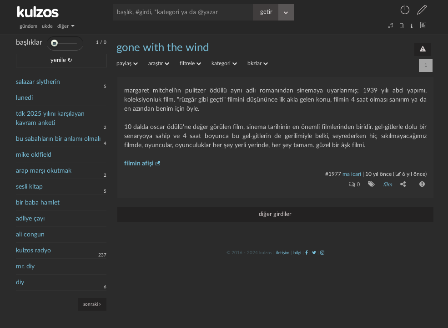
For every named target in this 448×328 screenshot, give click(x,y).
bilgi (297, 253)
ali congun (30, 234)
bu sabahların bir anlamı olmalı (58, 139)
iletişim (282, 253)
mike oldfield (33, 155)
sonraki (92, 304)
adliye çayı (30, 218)
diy (20, 282)
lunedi (24, 98)
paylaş (127, 63)
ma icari (351, 174)
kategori (224, 63)
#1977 (333, 174)
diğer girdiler (275, 214)
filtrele (190, 63)
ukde (47, 26)
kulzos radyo (33, 250)
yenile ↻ (61, 60)
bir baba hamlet (38, 203)
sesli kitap (29, 187)
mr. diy (25, 266)
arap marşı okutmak (43, 171)
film (387, 184)
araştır (158, 63)
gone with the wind (162, 47)
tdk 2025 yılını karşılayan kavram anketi (50, 118)
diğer (66, 26)
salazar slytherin (38, 82)
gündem (28, 26)
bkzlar (257, 63)
